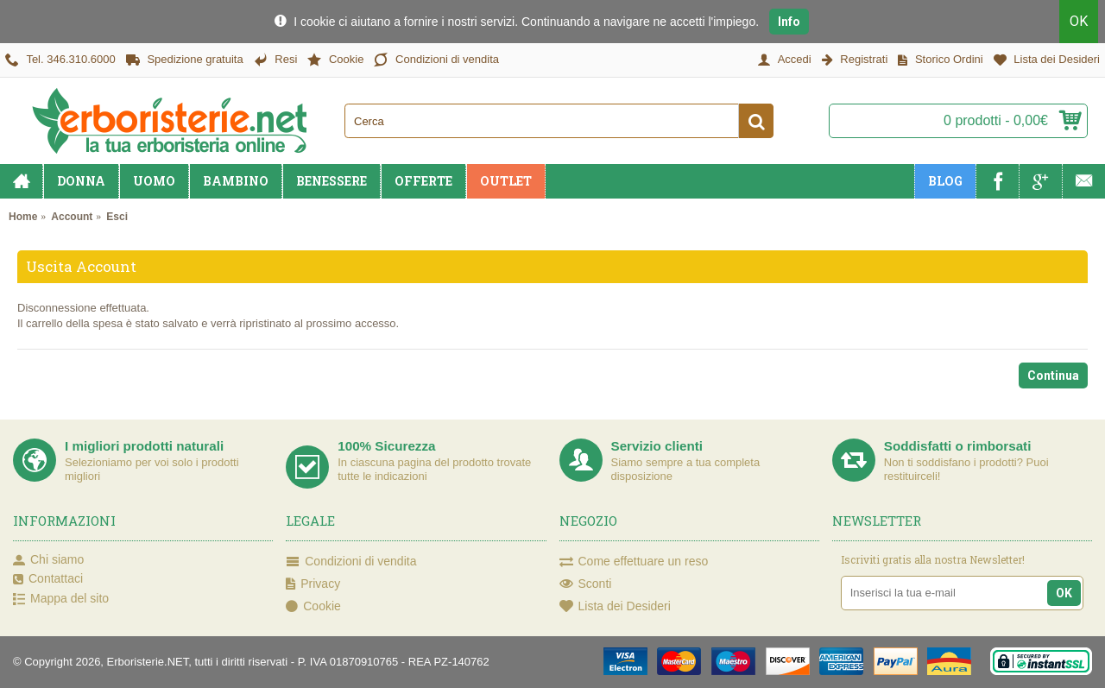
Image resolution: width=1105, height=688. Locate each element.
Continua (1053, 375)
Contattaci (48, 579)
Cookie (313, 607)
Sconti (585, 584)
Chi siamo (48, 560)
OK (1079, 21)
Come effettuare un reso (634, 562)
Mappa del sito (61, 599)
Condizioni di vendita (351, 562)
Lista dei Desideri (615, 607)
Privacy (313, 584)
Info (789, 21)
